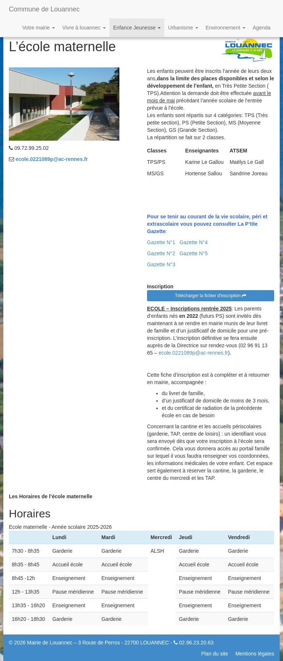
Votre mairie (38, 28)
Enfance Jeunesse (137, 28)
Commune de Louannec (44, 9)
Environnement (225, 28)
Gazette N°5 (193, 253)
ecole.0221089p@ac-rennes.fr (51, 159)
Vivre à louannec (84, 28)
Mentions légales (254, 654)
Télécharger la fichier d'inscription (211, 295)
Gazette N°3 (161, 264)
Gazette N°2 (161, 253)
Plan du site (214, 654)
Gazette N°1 (161, 242)
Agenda (261, 28)
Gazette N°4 (193, 242)
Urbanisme (183, 28)
